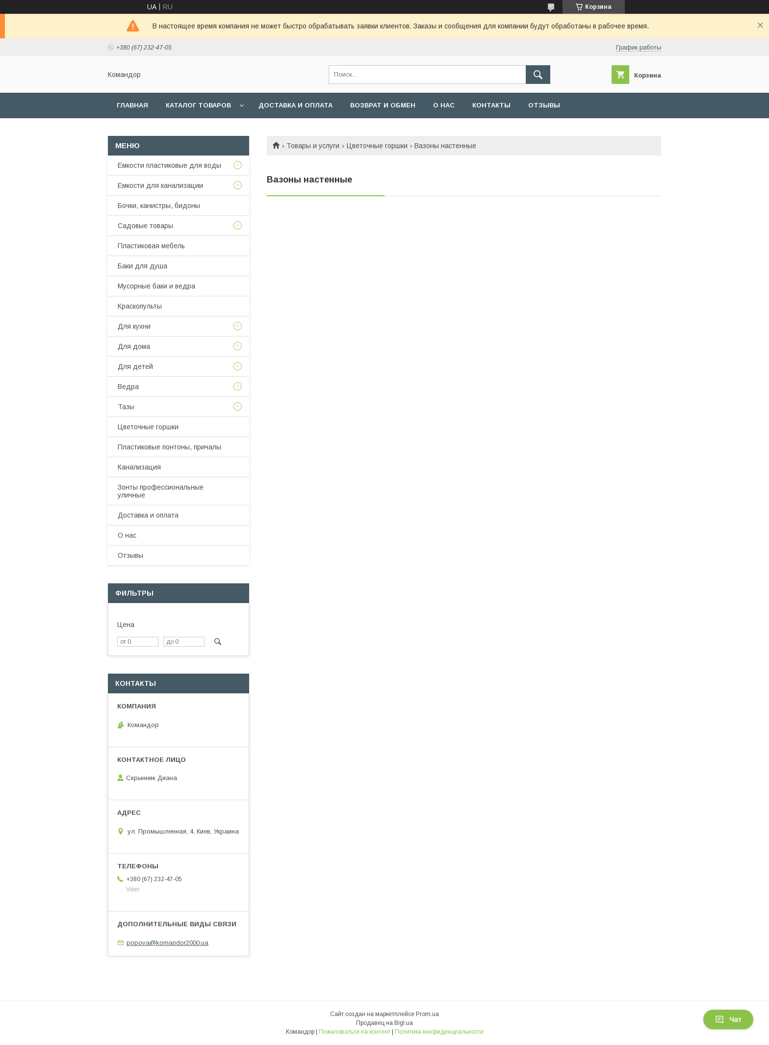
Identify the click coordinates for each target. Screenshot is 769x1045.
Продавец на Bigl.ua (384, 1022)
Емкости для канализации (160, 185)
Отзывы (544, 105)
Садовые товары (145, 226)
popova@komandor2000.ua (167, 942)
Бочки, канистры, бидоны (159, 205)
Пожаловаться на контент (354, 1031)
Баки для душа (142, 266)
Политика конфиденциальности (439, 1031)
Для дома (134, 346)
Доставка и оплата (295, 105)
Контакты (491, 105)
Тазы (126, 407)
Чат (728, 1019)
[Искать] (538, 74)
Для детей (135, 366)
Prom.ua (427, 1014)
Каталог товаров (198, 105)
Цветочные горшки (377, 146)
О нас (444, 105)
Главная (132, 105)
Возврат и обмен (382, 105)
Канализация (139, 467)
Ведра (128, 387)
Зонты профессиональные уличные (161, 491)
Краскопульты (140, 306)
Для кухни (134, 326)
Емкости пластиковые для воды (169, 165)
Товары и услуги (312, 146)
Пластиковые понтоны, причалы (169, 447)
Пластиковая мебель (151, 246)
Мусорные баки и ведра (156, 286)
